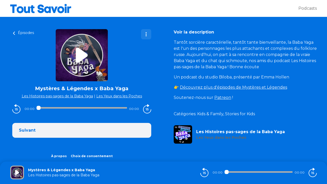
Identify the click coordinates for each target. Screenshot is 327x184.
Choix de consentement (92, 156)
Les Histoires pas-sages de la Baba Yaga (57, 96)
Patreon (222, 97)
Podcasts (307, 8)
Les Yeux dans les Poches (119, 96)
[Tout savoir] (154, 8)
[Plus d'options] (146, 34)
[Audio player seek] (82, 108)
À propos (59, 156)
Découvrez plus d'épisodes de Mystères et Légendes (233, 87)
